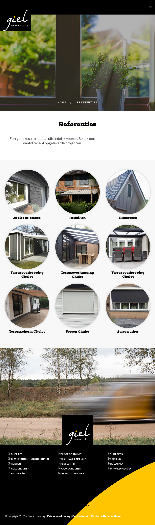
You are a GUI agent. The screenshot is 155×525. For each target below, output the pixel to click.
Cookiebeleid (80, 516)
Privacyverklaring (58, 516)
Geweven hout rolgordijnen (30, 459)
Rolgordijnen (20, 468)
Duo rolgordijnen (72, 473)
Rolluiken (117, 463)
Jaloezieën (18, 473)
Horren (16, 463)
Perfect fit (68, 463)
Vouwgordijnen (70, 468)
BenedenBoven (112, 516)
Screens (115, 459)
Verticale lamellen (73, 459)
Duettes (16, 454)
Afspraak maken (78, 487)
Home (62, 102)
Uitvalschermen (121, 468)
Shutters (116, 454)
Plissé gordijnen (71, 454)
